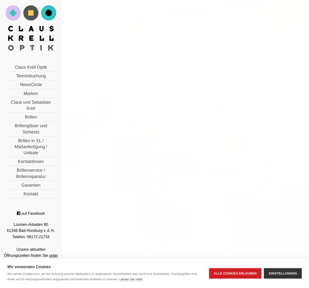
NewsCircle (31, 84)
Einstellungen (283, 273)
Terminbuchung (31, 76)
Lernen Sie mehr (131, 279)
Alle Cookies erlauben (235, 273)
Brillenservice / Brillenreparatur (31, 173)
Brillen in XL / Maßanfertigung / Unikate (30, 146)
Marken (31, 93)
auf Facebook (31, 213)
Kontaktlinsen (31, 161)
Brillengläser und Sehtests (31, 128)
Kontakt (30, 194)
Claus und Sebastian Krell (31, 105)
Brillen (31, 117)
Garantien (30, 185)
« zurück (107, 177)
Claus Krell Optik (31, 67)
